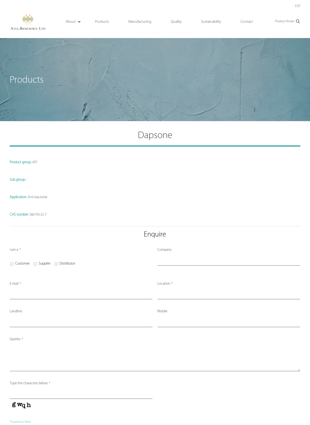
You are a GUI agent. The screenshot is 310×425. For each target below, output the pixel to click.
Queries (16, 339)
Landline (16, 311)
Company (164, 250)
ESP (297, 6)
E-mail (15, 284)
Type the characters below (30, 383)
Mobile (162, 311)
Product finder (287, 21)
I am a (15, 250)
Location (165, 284)
